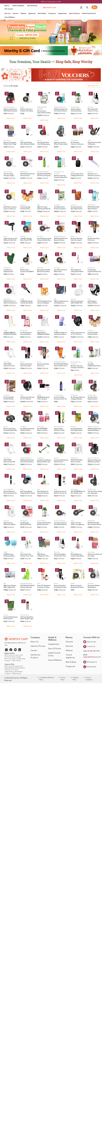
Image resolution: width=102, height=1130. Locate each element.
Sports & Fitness (74, 13)
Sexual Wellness (10, 17)
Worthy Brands (32, 6)
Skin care (8, 13)
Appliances (32, 13)
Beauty (7, 6)
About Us (34, 641)
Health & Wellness (18, 6)
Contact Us (89, 646)
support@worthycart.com (92, 657)
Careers (33, 650)
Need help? (91, 86)
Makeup (23, 13)
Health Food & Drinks (89, 13)
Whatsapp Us (90, 662)
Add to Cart (11, 118)
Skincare (69, 641)
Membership (89, 667)
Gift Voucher (9, 9)
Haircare (15, 13)
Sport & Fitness (54, 648)
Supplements (62, 13)
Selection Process (37, 646)
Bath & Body (42, 13)
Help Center (89, 642)
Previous (29, 2)
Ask (97, 86)
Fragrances (52, 13)
